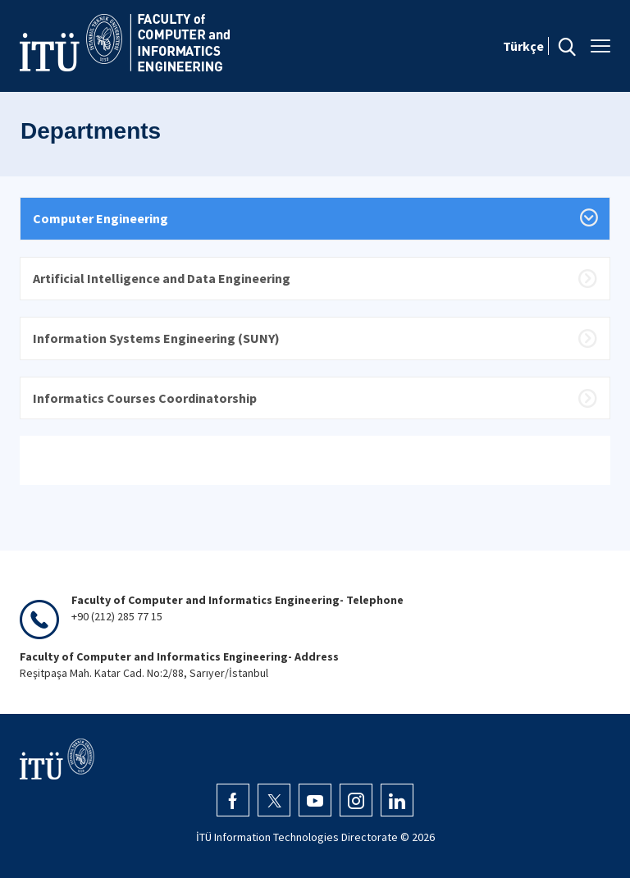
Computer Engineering (100, 218)
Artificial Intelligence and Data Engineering (161, 278)
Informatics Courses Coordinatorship (145, 398)
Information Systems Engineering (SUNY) (156, 338)
